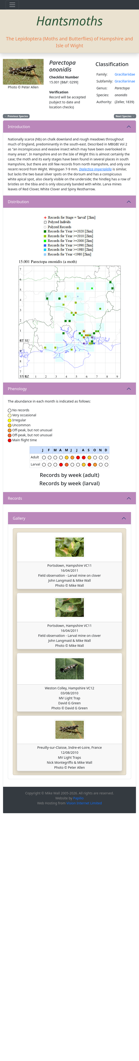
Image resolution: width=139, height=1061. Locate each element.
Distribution (18, 201)
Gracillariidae (125, 74)
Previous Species (16, 116)
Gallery (19, 765)
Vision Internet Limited (84, 1050)
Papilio (78, 1045)
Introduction (19, 126)
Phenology (17, 388)
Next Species (125, 116)
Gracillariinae (125, 81)
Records (15, 622)
